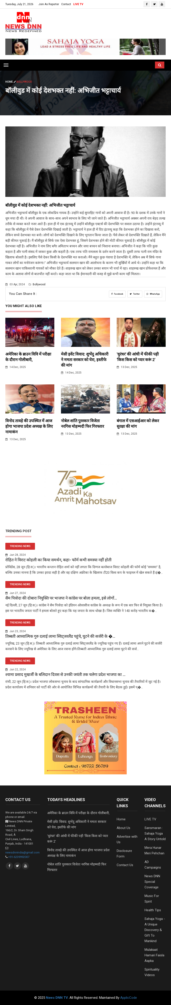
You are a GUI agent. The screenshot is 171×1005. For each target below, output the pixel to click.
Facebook (117, 294)
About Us (123, 828)
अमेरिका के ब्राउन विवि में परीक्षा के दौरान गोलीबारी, (78, 813)
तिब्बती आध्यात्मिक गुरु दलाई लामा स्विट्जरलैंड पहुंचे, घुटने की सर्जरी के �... (60, 636)
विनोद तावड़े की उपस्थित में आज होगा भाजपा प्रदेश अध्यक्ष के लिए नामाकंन (29, 426)
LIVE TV (78, 4)
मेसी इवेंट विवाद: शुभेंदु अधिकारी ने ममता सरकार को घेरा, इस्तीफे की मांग (84, 360)
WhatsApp (153, 294)
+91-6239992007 (18, 857)
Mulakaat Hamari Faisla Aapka (154, 955)
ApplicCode (128, 998)
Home (10, 81)
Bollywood (37, 284)
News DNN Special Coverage (152, 881)
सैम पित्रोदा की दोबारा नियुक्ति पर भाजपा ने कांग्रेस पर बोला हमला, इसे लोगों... (61, 598)
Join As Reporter (49, 4)
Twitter (135, 294)
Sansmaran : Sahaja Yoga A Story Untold (155, 833)
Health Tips (153, 910)
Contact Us (125, 865)
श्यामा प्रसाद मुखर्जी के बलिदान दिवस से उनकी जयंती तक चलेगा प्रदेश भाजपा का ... (65, 674)
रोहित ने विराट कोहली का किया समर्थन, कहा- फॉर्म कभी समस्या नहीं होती (58, 559)
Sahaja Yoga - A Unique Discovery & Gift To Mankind (155, 930)
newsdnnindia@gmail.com (22, 852)
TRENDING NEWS (20, 546)
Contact (66, 4)
